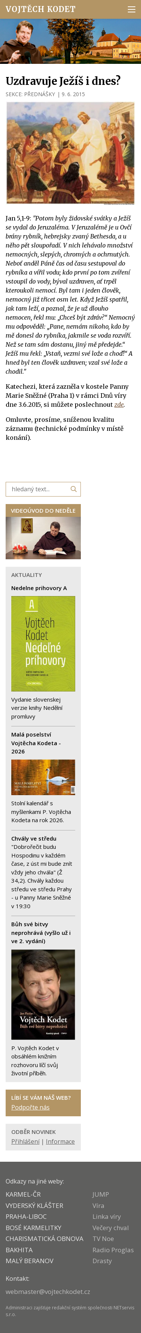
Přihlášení (25, 1141)
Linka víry (106, 1216)
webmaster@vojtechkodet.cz (48, 1291)
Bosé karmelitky (33, 1227)
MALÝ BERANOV (29, 1260)
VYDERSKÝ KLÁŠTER (34, 1205)
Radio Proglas (113, 1249)
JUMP (100, 1194)
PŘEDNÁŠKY (39, 94)
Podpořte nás (30, 1107)
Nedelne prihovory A (39, 588)
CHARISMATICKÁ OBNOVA (44, 1238)
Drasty (102, 1260)
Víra (98, 1205)
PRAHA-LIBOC (26, 1216)
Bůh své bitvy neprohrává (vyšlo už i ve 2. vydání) (41, 932)
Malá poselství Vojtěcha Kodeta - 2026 (36, 743)
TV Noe (103, 1238)
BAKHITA (19, 1249)
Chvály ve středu (33, 838)
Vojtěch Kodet (41, 9)
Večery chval (110, 1227)
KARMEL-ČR (23, 1194)
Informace (60, 1141)
